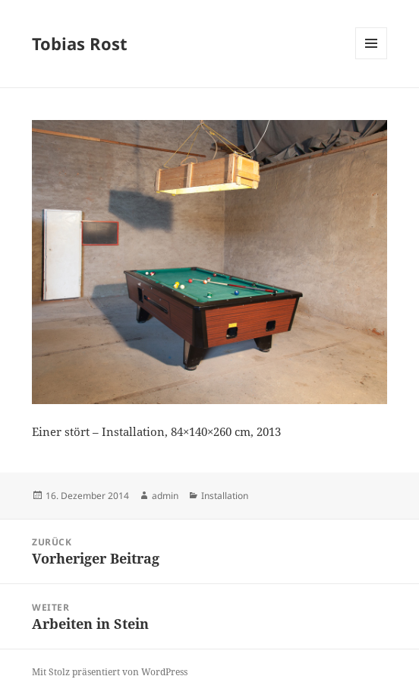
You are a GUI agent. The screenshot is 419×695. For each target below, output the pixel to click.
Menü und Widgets (371, 58)
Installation (224, 495)
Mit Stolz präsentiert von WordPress (109, 671)
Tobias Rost (80, 43)
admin (165, 495)
